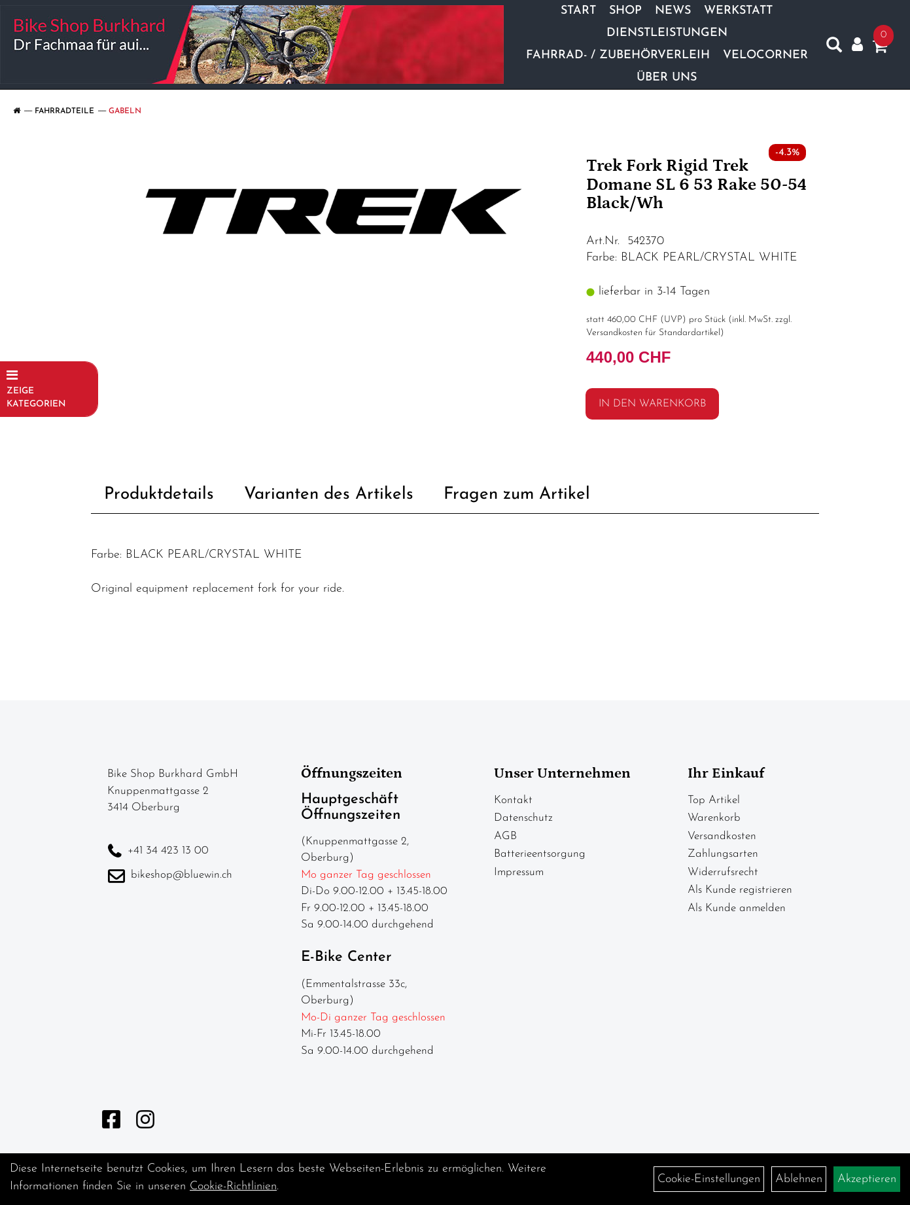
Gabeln (125, 111)
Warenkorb (714, 817)
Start (578, 11)
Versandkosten (722, 836)
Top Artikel (714, 800)
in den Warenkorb (652, 404)
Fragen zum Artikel (517, 494)
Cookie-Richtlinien (233, 1186)
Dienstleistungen (666, 33)
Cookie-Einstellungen (708, 1179)
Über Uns (667, 77)
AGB (505, 836)
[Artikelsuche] (834, 48)
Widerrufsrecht (723, 872)
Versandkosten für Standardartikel (653, 333)
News (673, 11)
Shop (625, 11)
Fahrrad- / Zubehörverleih (618, 55)
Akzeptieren (866, 1179)
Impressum (519, 872)
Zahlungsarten (723, 853)
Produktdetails (159, 494)
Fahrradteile (64, 111)
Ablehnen (798, 1179)
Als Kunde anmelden (737, 908)
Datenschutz (523, 817)
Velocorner (765, 55)
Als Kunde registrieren (740, 889)
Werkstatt (738, 11)
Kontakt (513, 800)
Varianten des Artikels (328, 494)
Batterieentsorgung (540, 853)
